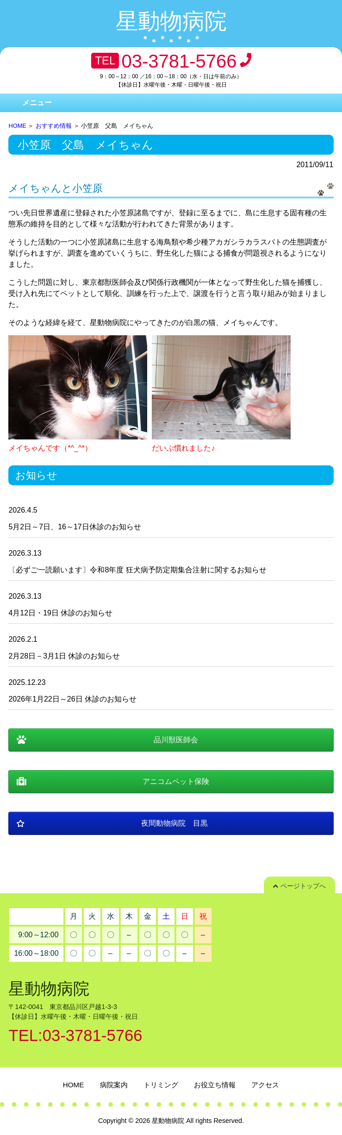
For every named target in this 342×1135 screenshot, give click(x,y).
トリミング (160, 1085)
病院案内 (114, 1085)
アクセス (265, 1085)
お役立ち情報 (215, 1085)
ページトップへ (299, 886)
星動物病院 (171, 21)
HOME (17, 125)
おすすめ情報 (54, 125)
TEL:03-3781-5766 (75, 1035)
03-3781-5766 (178, 61)
